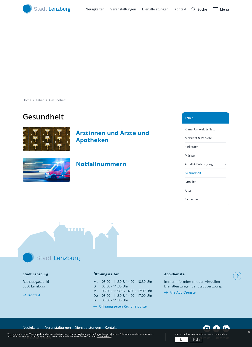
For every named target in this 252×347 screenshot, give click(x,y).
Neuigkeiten (95, 9)
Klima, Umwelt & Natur (201, 129)
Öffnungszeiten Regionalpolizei (123, 306)
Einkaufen (192, 147)
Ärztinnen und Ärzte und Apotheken (112, 136)
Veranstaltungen (123, 9)
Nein (196, 340)
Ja (181, 340)
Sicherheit (192, 199)
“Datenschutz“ (104, 336)
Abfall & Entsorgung (199, 164)
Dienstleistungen (155, 9)
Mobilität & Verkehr (198, 138)
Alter (188, 190)
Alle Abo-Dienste (183, 292)
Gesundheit (193, 174)
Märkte (190, 155)
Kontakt (180, 9)
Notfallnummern (101, 164)
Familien (191, 182)
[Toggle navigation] (220, 9)
